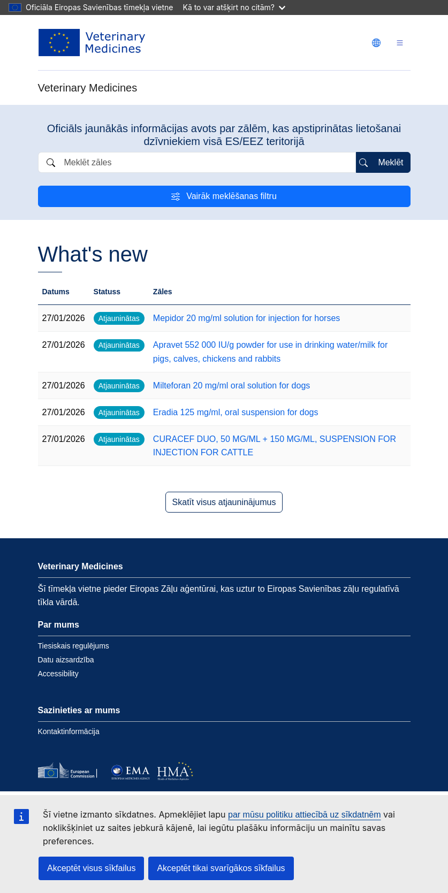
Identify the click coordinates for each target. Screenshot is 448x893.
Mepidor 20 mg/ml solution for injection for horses (246, 318)
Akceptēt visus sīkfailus (91, 868)
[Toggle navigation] (400, 42)
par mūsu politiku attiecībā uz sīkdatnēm (304, 814)
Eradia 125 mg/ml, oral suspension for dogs (235, 412)
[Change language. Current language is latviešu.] (376, 42)
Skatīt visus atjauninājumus (224, 502)
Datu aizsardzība (66, 659)
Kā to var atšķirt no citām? (234, 7)
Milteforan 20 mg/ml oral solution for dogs (231, 385)
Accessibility (58, 673)
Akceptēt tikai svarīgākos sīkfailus (221, 868)
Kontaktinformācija (69, 731)
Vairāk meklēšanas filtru (231, 196)
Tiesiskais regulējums (73, 646)
